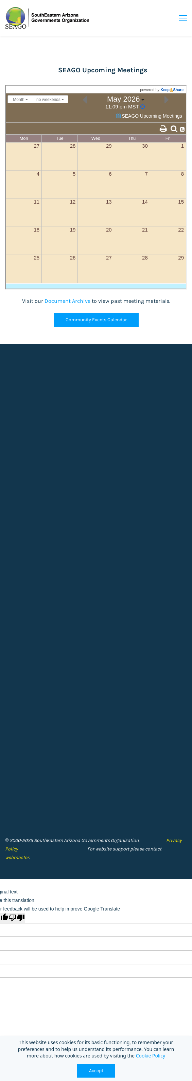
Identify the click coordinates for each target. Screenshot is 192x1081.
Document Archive (67, 301)
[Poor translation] (16, 918)
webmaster (17, 857)
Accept (96, 1070)
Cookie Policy (150, 1055)
